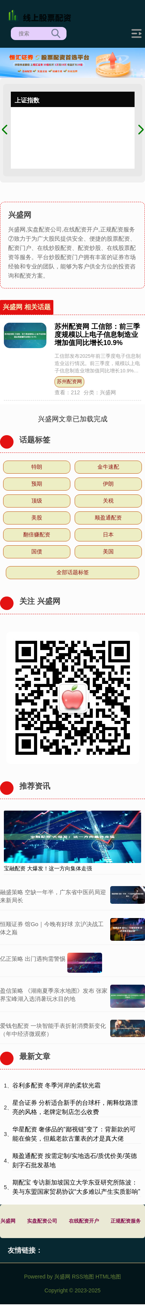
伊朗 (108, 484)
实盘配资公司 (42, 1221)
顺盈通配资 (108, 517)
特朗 (36, 467)
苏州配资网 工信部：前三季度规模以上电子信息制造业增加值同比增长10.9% (97, 335)
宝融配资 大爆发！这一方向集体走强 (48, 868)
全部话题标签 (72, 572)
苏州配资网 (69, 381)
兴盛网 (7, 1221)
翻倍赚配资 (36, 534)
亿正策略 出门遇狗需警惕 (32, 958)
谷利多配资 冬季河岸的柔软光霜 (56, 1085)
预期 (36, 484)
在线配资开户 (84, 1221)
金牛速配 (108, 467)
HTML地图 (108, 1276)
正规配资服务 (126, 1221)
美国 (108, 551)
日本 (108, 534)
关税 (108, 501)
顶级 (36, 501)
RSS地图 (83, 1276)
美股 (36, 517)
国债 (36, 551)
